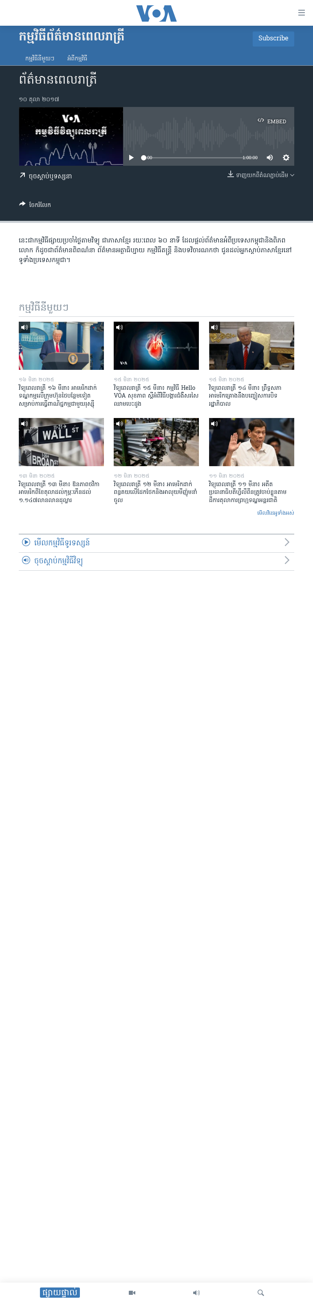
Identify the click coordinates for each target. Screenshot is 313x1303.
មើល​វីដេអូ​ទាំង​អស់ (275, 513)
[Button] (35, 206)
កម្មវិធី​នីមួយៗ (39, 59)
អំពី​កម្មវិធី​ (77, 59)
